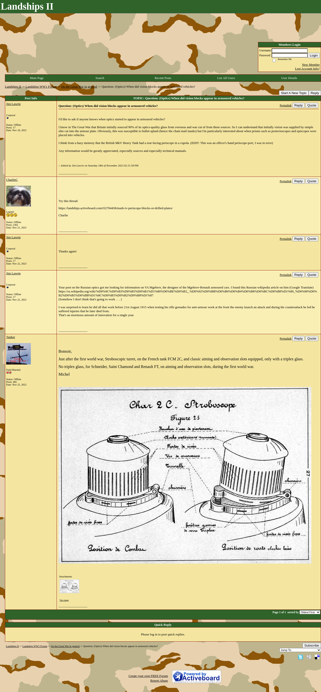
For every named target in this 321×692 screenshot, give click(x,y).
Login (314, 55)
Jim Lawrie (13, 104)
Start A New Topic (294, 93)
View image (64, 600)
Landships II (13, 86)
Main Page (37, 78)
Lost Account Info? (307, 68)
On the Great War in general (79, 86)
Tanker (10, 337)
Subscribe (311, 645)
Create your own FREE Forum (148, 676)
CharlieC (12, 180)
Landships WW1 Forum (41, 86)
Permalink (286, 105)
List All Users (226, 78)
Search (100, 78)
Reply (315, 93)
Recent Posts (163, 78)
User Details (289, 78)
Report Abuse (159, 680)
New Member (311, 64)
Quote (311, 105)
